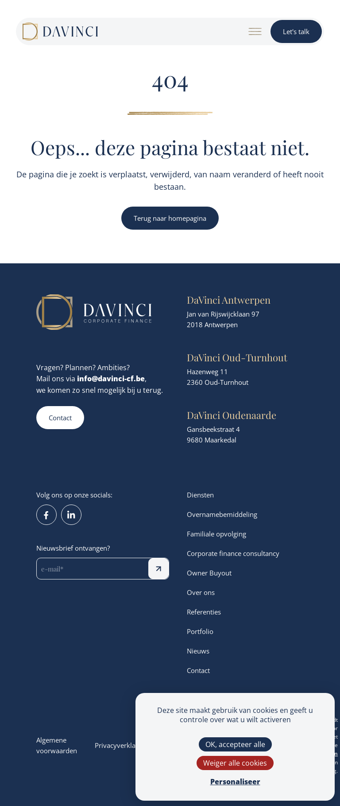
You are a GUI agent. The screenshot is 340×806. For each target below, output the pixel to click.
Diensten (200, 494)
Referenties (204, 611)
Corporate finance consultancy (233, 553)
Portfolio (200, 631)
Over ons (201, 592)
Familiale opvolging (216, 533)
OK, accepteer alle (235, 744)
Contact (60, 417)
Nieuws (198, 650)
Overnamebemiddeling (222, 514)
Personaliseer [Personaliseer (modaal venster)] (235, 781)
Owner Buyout (209, 572)
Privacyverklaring (121, 745)
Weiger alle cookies (235, 762)
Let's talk (296, 31)
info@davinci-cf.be (111, 378)
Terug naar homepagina (170, 218)
